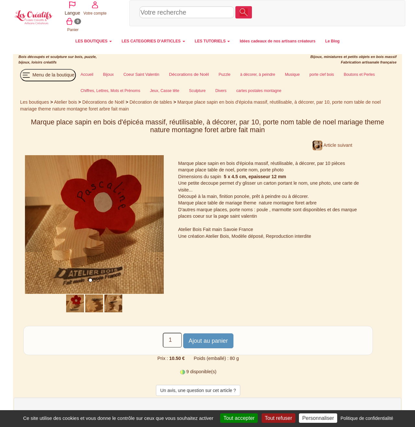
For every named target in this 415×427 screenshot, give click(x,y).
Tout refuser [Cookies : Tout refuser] (278, 418)
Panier (378, 12)
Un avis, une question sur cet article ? (198, 389)
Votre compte (355, 12)
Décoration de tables (151, 101)
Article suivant (332, 144)
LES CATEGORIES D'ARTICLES (153, 40)
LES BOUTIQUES (94, 40)
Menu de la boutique (48, 74)
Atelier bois (65, 101)
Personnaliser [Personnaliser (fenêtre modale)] (318, 418)
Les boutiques (34, 101)
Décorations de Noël (103, 101)
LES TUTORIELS (212, 40)
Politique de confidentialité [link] (366, 418)
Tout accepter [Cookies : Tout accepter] (239, 418)
